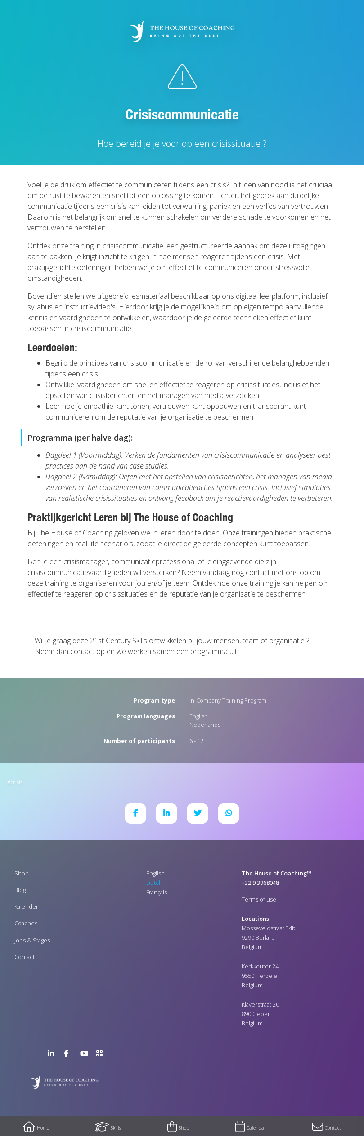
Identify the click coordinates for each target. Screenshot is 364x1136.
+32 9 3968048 (260, 883)
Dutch (154, 883)
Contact (24, 957)
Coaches (25, 923)
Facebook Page (69, 1055)
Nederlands (204, 724)
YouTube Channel (85, 1055)
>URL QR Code (101, 1055)
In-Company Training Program (227, 700)
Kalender (26, 906)
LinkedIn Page (53, 1055)
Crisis (16, 782)
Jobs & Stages (32, 940)
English (198, 716)
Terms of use (259, 899)
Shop (21, 873)
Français (156, 892)
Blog (20, 890)
